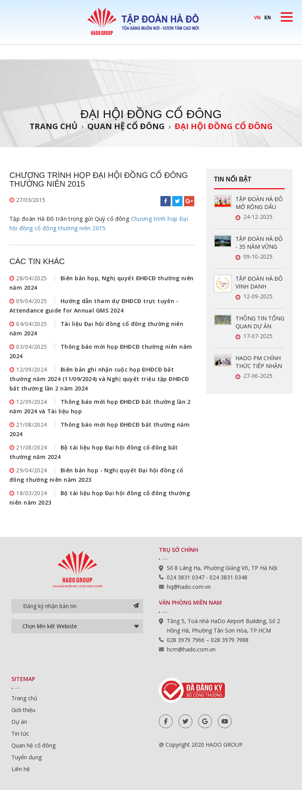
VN (257, 18)
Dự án (19, 721)
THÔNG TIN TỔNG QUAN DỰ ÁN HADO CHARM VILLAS (260, 322)
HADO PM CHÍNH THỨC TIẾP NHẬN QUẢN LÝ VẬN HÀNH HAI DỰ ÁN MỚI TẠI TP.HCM (259, 362)
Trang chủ (53, 126)
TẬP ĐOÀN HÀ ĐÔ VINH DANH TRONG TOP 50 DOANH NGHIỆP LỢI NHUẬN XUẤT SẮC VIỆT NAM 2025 (259, 282)
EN (267, 18)
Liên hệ (20, 769)
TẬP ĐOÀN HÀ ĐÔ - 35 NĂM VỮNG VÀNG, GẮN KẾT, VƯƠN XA (259, 243)
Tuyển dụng (26, 757)
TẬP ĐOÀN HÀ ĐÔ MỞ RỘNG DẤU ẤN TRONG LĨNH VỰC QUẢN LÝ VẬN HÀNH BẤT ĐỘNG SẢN (260, 203)
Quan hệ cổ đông (126, 126)
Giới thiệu (23, 710)
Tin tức (20, 733)
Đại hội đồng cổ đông (224, 126)
